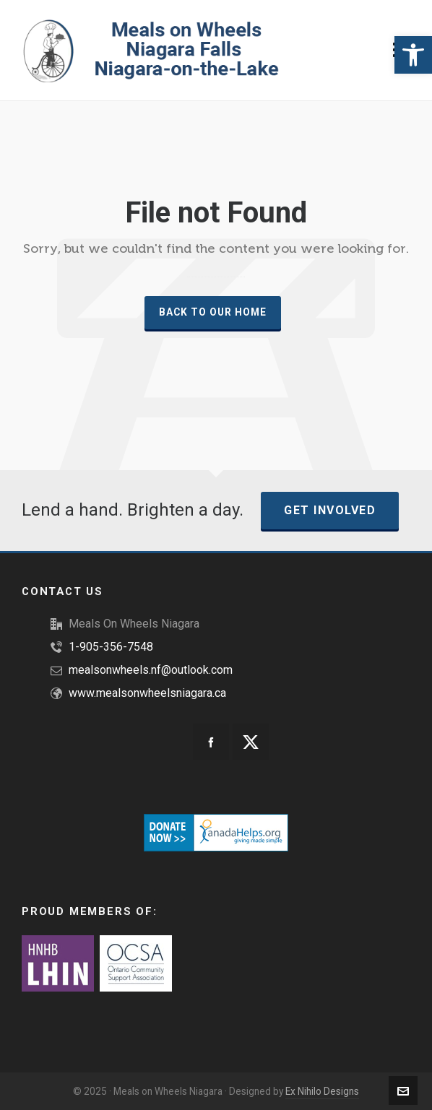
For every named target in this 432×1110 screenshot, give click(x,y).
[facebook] (211, 742)
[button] (413, 55)
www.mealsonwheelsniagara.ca (147, 693)
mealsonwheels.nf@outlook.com (151, 670)
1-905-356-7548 (111, 647)
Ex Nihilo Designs (322, 1091)
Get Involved (330, 510)
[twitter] (251, 742)
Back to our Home (213, 312)
